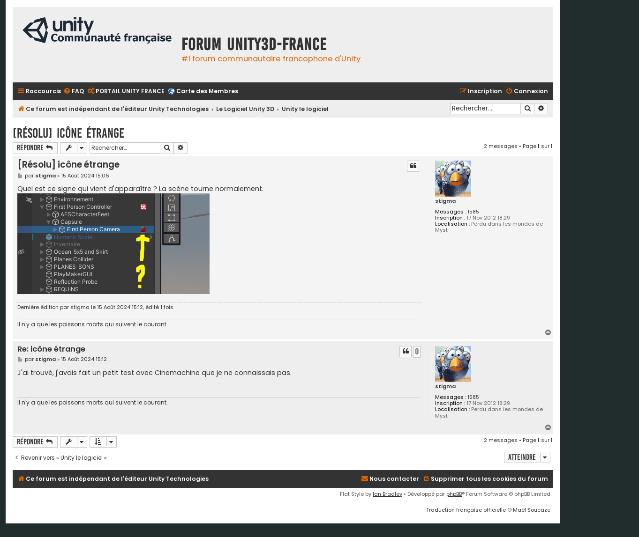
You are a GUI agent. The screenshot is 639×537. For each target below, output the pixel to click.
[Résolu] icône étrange (68, 133)
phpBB (454, 494)
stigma (445, 201)
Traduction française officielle (466, 510)
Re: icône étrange (51, 349)
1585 (473, 212)
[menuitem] (73, 91)
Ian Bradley (387, 494)
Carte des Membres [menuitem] (207, 91)
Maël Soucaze (531, 510)
